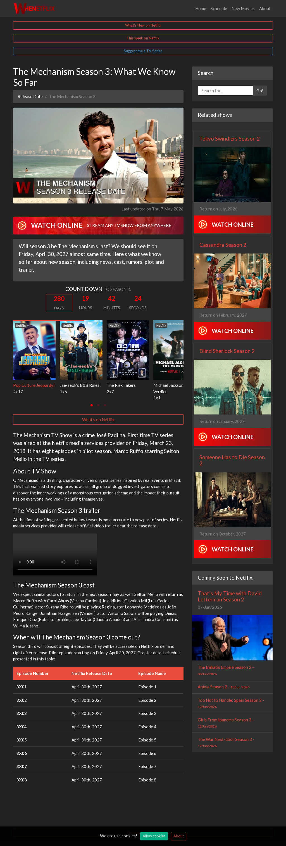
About (265, 8)
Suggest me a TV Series (143, 51)
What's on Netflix (98, 419)
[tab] (91, 405)
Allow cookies (154, 836)
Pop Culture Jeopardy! (34, 385)
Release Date (30, 96)
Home (200, 8)
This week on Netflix (143, 38)
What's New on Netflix (143, 25)
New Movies (243, 8)
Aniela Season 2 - (223, 686)
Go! (259, 90)
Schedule (219, 8)
